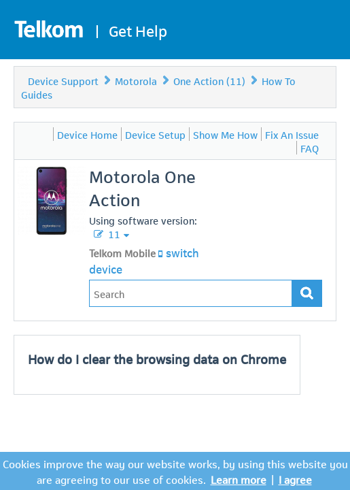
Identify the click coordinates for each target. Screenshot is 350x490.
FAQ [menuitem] (309, 147)
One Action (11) (209, 80)
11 (112, 233)
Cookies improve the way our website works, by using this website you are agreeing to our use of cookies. (175, 471)
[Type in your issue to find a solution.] (190, 293)
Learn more (238, 479)
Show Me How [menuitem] (225, 134)
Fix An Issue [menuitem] (292, 134)
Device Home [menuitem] (87, 134)
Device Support (63, 80)
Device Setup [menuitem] (155, 134)
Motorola (136, 80)
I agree (295, 479)
